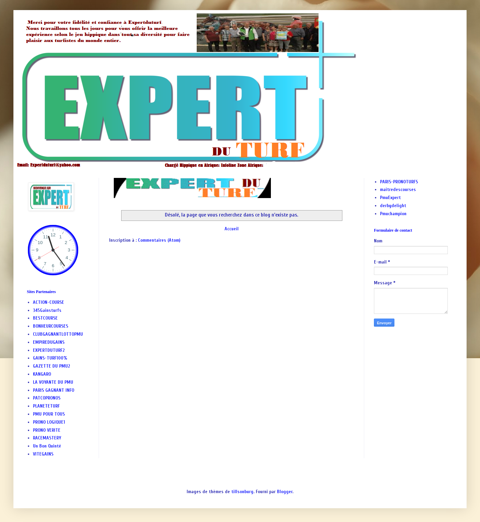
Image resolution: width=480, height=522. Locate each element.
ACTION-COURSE (48, 302)
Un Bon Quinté (47, 446)
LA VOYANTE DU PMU (53, 382)
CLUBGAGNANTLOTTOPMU (58, 334)
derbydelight (393, 205)
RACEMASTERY (47, 438)
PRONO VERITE (46, 430)
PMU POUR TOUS (49, 414)
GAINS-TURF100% (50, 358)
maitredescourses (398, 189)
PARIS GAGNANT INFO (53, 390)
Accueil (232, 229)
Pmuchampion (393, 214)
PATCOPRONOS (46, 398)
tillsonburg (242, 491)
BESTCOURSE (45, 318)
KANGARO (42, 374)
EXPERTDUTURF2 (49, 350)
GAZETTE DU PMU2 (51, 366)
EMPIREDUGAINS (48, 342)
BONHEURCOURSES (50, 326)
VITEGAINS (43, 454)
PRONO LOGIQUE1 (49, 422)
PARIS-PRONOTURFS (399, 182)
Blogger (284, 491)
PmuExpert (390, 197)
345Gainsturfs (47, 310)
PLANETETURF (46, 406)
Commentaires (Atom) (159, 240)
